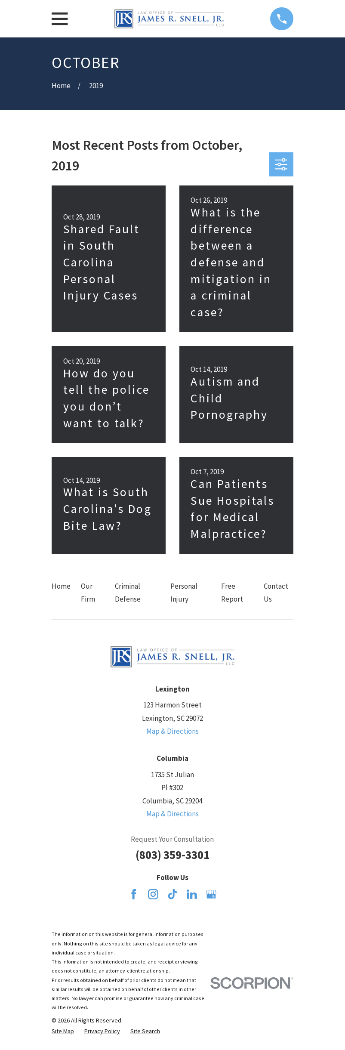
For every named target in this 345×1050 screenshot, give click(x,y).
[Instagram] (153, 894)
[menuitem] (63, 1031)
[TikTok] (172, 894)
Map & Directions (172, 731)
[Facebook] (134, 894)
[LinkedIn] (192, 894)
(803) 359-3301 (172, 854)
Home (61, 586)
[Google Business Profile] (211, 894)
